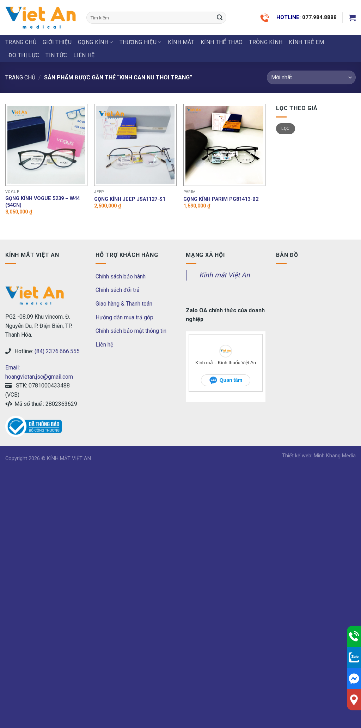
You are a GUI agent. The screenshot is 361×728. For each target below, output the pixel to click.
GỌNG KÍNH (95, 42)
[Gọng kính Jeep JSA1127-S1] (135, 145)
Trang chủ (20, 42)
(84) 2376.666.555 (57, 351)
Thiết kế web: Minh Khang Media (319, 456)
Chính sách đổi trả (118, 290)
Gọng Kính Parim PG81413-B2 (220, 199)
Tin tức (56, 55)
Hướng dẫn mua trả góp (124, 317)
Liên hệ (104, 344)
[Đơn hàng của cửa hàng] (311, 77)
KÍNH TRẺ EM (306, 42)
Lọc (285, 128)
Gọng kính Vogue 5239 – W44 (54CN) (42, 201)
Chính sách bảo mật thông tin (131, 330)
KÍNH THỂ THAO (222, 42)
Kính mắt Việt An (224, 275)
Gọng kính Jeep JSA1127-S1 (129, 199)
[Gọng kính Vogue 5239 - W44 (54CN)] (46, 145)
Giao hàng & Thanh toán (124, 303)
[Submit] (220, 18)
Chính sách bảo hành (121, 276)
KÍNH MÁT (181, 42)
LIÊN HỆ (83, 55)
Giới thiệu (57, 42)
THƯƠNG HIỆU (140, 42)
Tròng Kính (265, 42)
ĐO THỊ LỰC (23, 55)
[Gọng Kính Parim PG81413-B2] (224, 145)
